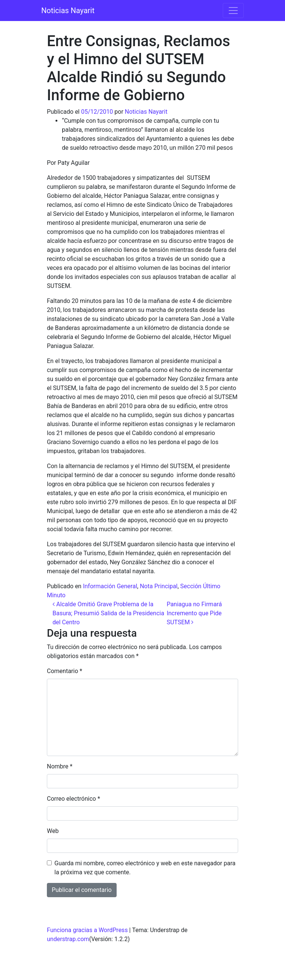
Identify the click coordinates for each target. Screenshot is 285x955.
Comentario (64, 671)
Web (52, 830)
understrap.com (68, 939)
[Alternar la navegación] (233, 10)
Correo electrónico (73, 798)
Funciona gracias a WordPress (87, 930)
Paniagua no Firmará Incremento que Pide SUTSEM (194, 613)
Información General (110, 586)
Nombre (59, 766)
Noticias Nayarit (67, 10)
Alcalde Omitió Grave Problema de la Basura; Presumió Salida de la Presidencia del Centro (108, 613)
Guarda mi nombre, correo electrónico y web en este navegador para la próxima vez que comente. (145, 868)
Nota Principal (159, 586)
